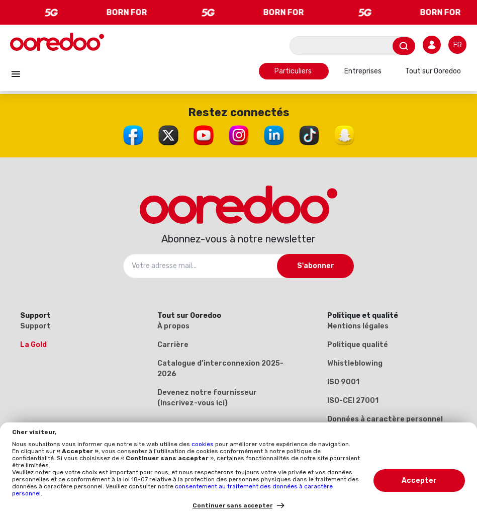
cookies (203, 444)
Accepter (419, 480)
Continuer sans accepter (232, 505)
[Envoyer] (404, 46)
